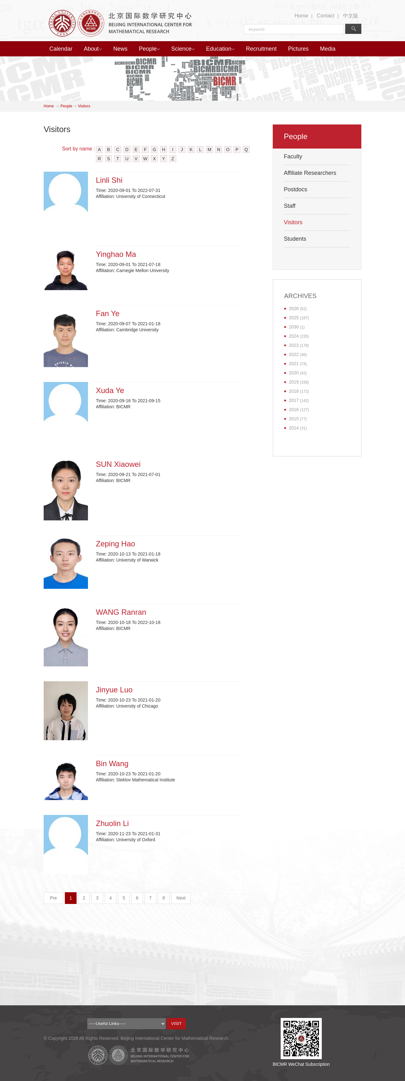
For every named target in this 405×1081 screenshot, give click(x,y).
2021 (294, 363)
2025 (294, 317)
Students (295, 239)
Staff (290, 206)
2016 (294, 409)
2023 (294, 345)
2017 (294, 400)
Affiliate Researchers (310, 173)
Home (301, 15)
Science (183, 49)
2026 (294, 308)
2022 (294, 354)
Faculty (293, 156)
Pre (53, 897)
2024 (294, 336)
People (149, 49)
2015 (294, 418)
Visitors (84, 106)
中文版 (350, 15)
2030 (294, 326)
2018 (294, 391)
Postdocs (295, 189)
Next (181, 897)
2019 (294, 382)
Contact (325, 15)
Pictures (298, 49)
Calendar (60, 49)
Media (327, 49)
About (93, 49)
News (120, 49)
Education (220, 49)
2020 (294, 372)
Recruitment (261, 49)
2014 (294, 427)
